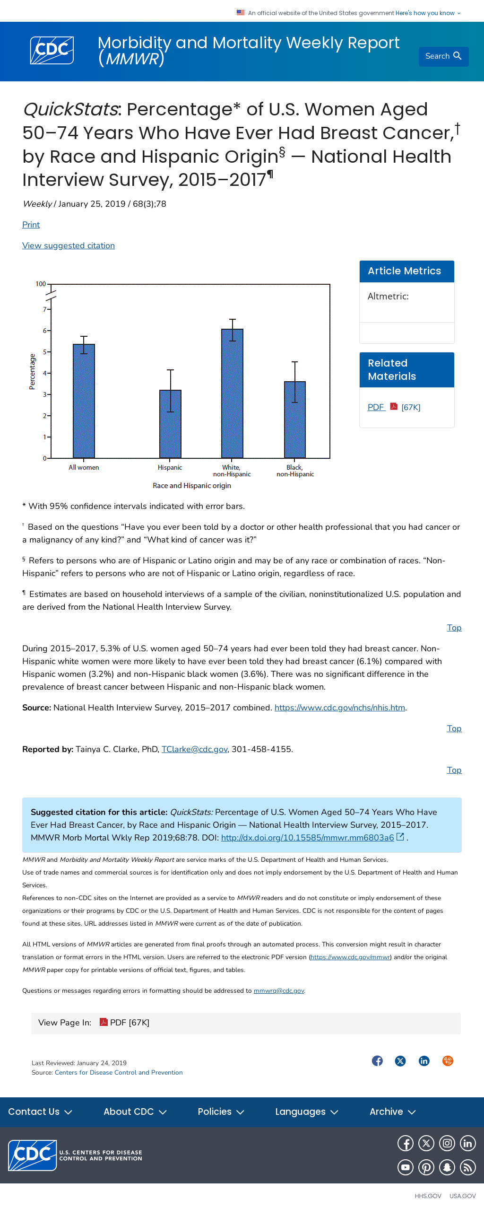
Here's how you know (429, 13)
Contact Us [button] (40, 1111)
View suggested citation (68, 245)
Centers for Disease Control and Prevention (119, 1072)
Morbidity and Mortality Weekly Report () (248, 51)
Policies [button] (221, 1111)
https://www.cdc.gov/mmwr (350, 957)
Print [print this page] (31, 224)
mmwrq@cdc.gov (279, 990)
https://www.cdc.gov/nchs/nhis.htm (340, 707)
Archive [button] (393, 1111)
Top (454, 627)
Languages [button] (307, 1111)
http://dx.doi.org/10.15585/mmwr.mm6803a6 (312, 837)
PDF (394, 407)
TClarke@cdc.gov (194, 749)
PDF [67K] (124, 1023)
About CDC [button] (136, 1111)
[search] (444, 57)
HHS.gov (428, 1195)
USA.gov (462, 1195)
